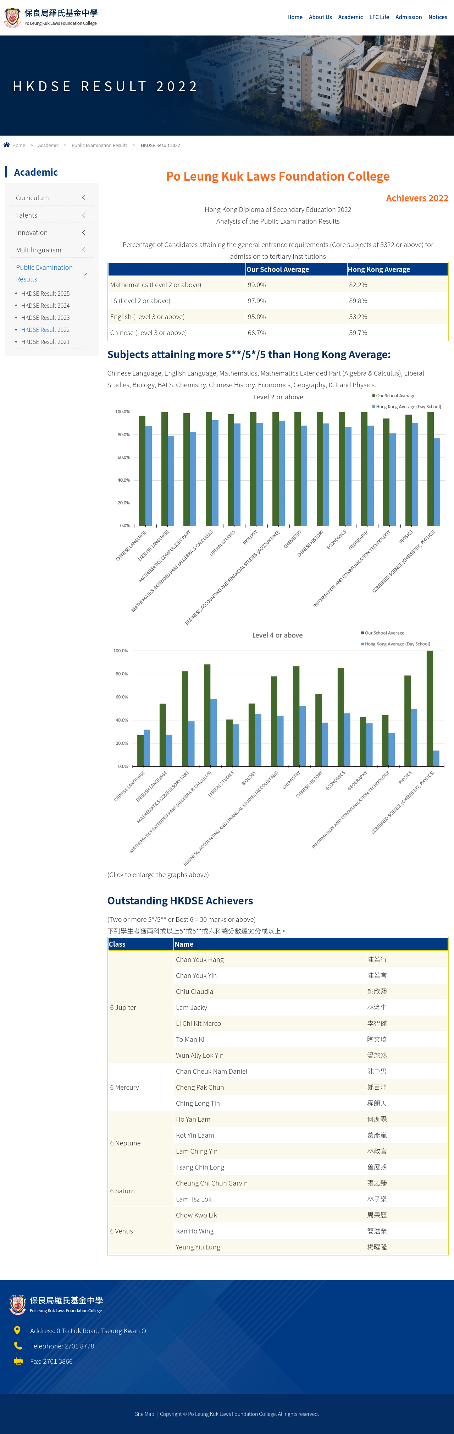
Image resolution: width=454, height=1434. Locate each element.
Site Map (144, 1413)
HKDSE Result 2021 (45, 341)
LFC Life (379, 17)
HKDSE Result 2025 (45, 293)
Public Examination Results (100, 145)
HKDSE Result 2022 (45, 329)
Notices (437, 17)
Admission (408, 17)
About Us (320, 17)
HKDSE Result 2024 (45, 305)
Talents (26, 214)
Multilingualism (38, 249)
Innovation (32, 232)
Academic (350, 17)
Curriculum (32, 197)
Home (295, 17)
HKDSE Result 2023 (45, 317)
